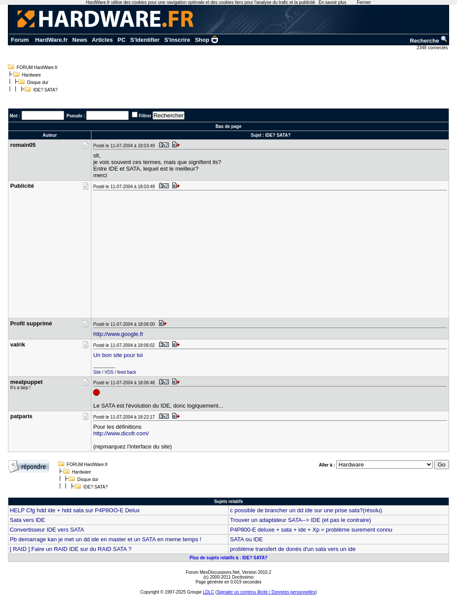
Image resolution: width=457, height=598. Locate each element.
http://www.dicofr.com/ (121, 433)
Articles (102, 39)
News (80, 39)
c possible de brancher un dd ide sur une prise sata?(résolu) (306, 510)
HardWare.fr (51, 39)
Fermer (364, 2)
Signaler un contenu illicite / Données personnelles (266, 592)
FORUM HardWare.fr (37, 67)
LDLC (208, 592)
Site (97, 372)
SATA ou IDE (246, 539)
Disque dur (37, 82)
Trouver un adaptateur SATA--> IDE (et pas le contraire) (300, 520)
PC (122, 39)
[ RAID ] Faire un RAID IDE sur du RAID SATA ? (70, 549)
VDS (109, 372)
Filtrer (145, 115)
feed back (126, 372)
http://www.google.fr (118, 334)
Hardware (31, 75)
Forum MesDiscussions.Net (212, 572)
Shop (207, 39)
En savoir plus (332, 2)
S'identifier (145, 39)
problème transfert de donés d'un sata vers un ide (292, 549)
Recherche (429, 40)
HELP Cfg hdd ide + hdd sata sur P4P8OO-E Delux (75, 510)
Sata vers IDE (27, 520)
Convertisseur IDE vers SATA (47, 529)
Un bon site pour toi (118, 355)
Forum (20, 39)
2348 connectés (433, 47)
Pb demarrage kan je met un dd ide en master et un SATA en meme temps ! (105, 539)
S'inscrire (177, 39)
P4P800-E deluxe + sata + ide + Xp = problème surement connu (311, 529)
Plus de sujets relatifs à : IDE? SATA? (228, 557)
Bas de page (229, 126)
